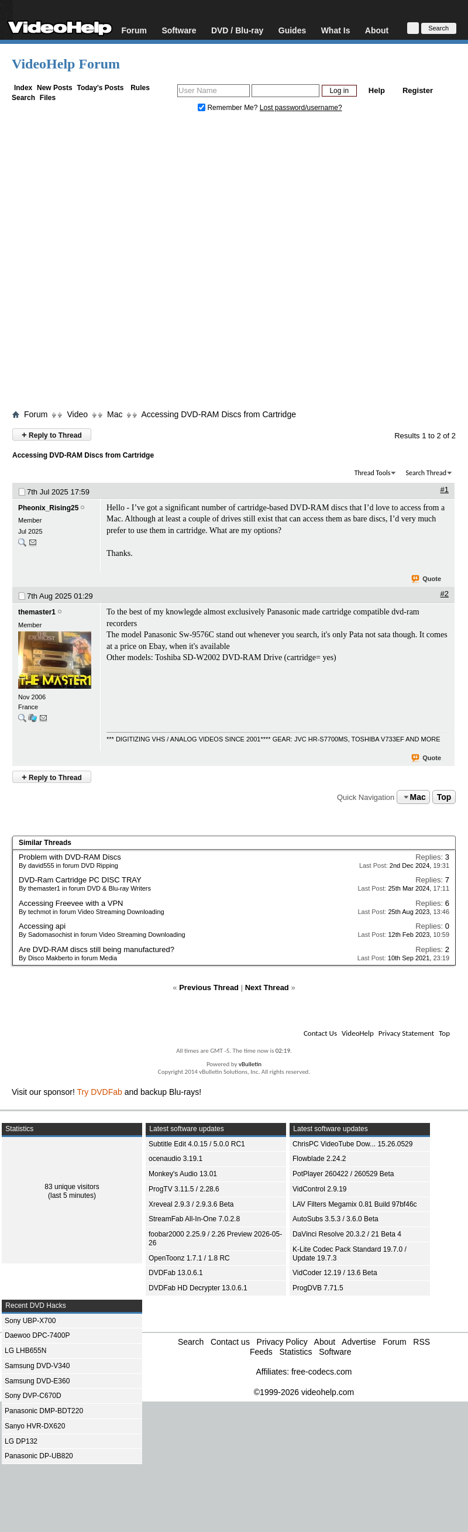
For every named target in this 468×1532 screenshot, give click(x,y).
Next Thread (267, 987)
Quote (426, 579)
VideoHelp (358, 1033)
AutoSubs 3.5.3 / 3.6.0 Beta (335, 1219)
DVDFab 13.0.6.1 (176, 1273)
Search (23, 98)
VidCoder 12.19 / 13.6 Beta (334, 1273)
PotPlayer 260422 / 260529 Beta (343, 1174)
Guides (292, 30)
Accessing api (42, 926)
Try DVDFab (99, 1092)
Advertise (359, 1341)
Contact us (230, 1341)
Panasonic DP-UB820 (39, 1456)
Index (23, 88)
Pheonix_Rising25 (48, 508)
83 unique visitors (71, 1187)
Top (444, 797)
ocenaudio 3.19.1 (175, 1159)
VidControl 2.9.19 (319, 1189)
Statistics (295, 1351)
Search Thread (425, 473)
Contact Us (320, 1033)
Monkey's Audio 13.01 (183, 1174)
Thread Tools (373, 473)
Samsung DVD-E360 (37, 1381)
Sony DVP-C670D (33, 1396)
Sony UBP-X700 (30, 1321)
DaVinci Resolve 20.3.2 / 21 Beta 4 (346, 1234)
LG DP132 (21, 1441)
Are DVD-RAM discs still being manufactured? (96, 949)
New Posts (55, 88)
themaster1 (37, 612)
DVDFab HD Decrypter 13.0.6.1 (198, 1288)
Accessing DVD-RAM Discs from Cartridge (218, 414)
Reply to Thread (52, 434)
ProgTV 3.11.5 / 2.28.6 (184, 1189)
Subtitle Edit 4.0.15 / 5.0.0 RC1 (197, 1144)
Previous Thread (209, 987)
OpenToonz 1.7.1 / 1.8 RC (189, 1258)
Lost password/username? (301, 108)
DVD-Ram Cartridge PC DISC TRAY (80, 879)
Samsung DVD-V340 (37, 1366)
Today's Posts (100, 88)
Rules (140, 88)
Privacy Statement (406, 1033)
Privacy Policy (282, 1341)
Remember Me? (229, 108)
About (376, 30)
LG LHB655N (25, 1350)
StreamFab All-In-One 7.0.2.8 (194, 1219)
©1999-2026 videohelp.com (304, 1392)
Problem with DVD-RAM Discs (70, 857)
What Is (335, 30)
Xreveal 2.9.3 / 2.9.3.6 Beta (191, 1204)
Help (377, 90)
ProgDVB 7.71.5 (317, 1288)
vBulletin (250, 1064)
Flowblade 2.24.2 (319, 1159)
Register (417, 90)
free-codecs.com (321, 1371)
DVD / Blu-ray (237, 30)
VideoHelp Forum (66, 63)
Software (178, 30)
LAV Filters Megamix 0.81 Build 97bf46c (354, 1204)
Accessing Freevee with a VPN (71, 903)
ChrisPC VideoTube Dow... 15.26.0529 (352, 1144)
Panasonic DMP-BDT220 (44, 1411)
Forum (134, 30)
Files (48, 98)
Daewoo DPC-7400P (37, 1335)
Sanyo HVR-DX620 (35, 1426)
